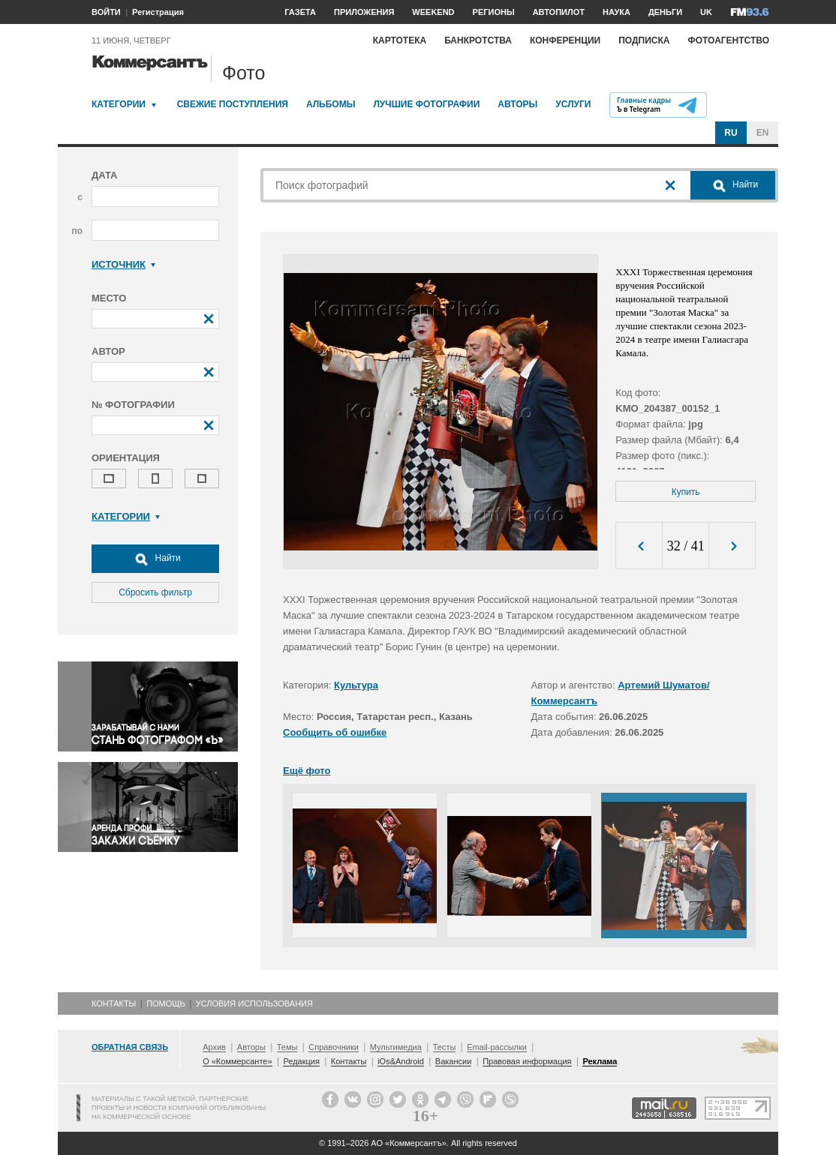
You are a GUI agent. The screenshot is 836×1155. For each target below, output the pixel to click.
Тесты (444, 1047)
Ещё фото (306, 770)
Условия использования (254, 1003)
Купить (686, 492)
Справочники (333, 1047)
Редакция (301, 1061)
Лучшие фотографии (426, 104)
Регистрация (158, 12)
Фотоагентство (728, 40)
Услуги (573, 104)
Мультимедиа (396, 1047)
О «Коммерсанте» (237, 1061)
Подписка (643, 40)
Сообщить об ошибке (334, 732)
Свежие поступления (232, 104)
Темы (287, 1047)
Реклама (599, 1061)
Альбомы (331, 104)
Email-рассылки (497, 1047)
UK (706, 12)
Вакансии (453, 1061)
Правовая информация (527, 1061)
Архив (214, 1047)
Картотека (400, 40)
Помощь (165, 1003)
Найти (155, 559)
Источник (123, 264)
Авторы (517, 104)
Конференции (565, 40)
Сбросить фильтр (155, 592)
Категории (119, 104)
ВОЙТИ (106, 12)
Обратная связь (130, 1047)
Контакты (114, 1003)
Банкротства (478, 40)
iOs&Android (400, 1061)
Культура (356, 685)
